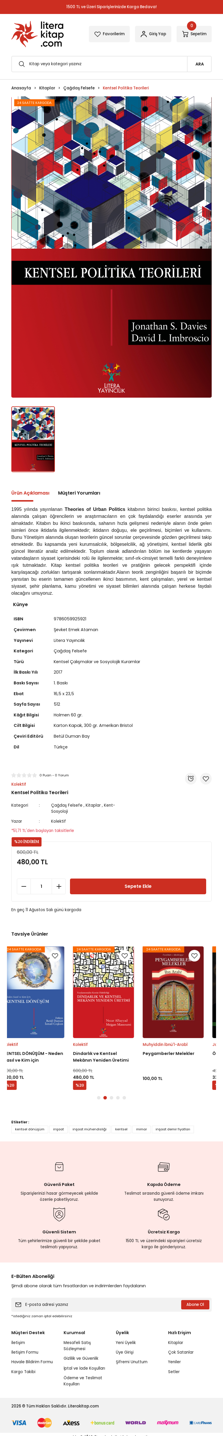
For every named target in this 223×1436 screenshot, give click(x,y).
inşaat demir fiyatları (173, 1129)
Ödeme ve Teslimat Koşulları (83, 1381)
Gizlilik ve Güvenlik (81, 1358)
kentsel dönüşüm (29, 1129)
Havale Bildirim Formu (32, 1362)
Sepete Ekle (138, 886)
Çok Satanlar (181, 1352)
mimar (141, 1129)
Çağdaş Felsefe (66, 805)
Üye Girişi (125, 1352)
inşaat (58, 1129)
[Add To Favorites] (206, 779)
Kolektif (58, 821)
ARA (199, 64)
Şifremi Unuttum (132, 1362)
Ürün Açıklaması (30, 493)
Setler (174, 1372)
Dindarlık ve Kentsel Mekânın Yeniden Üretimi (109, 1057)
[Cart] (194, 34)
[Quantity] (41, 886)
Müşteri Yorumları (79, 493)
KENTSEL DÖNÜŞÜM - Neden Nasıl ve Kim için (41, 1057)
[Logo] (37, 34)
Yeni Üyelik (126, 1342)
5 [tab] (124, 1097)
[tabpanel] (42, 1018)
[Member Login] (153, 34)
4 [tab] (118, 1097)
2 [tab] (105, 1097)
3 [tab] (111, 1097)
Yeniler (174, 1362)
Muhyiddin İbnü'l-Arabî (173, 1044)
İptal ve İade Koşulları (84, 1368)
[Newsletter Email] (111, 1305)
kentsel (121, 1129)
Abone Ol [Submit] (195, 1304)
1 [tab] (98, 1097)
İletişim (18, 1342)
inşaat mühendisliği (90, 1129)
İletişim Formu (24, 1352)
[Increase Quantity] (59, 886)
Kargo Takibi (23, 1372)
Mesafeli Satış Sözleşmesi (77, 1346)
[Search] (111, 64)
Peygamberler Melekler (176, 1053)
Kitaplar (93, 805)
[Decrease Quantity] (24, 886)
